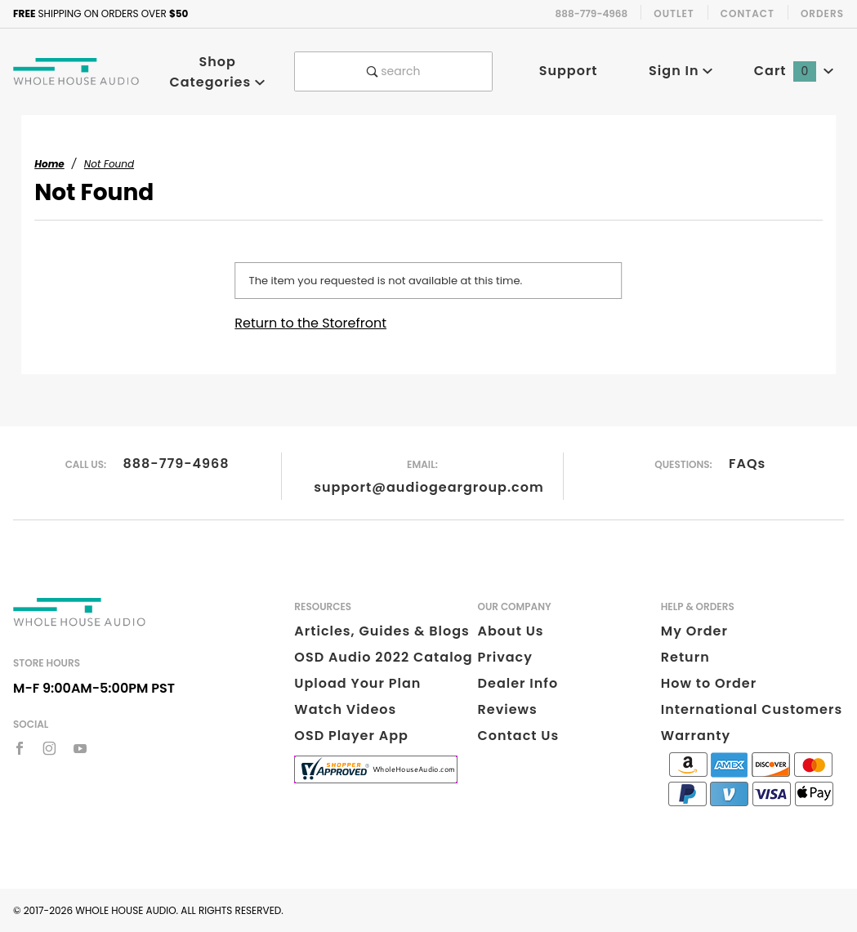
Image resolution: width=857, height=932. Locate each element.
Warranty (695, 735)
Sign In (681, 70)
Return (685, 657)
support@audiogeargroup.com (428, 487)
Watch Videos (345, 709)
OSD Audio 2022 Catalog (383, 657)
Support (568, 70)
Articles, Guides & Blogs (381, 631)
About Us (511, 631)
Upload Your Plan (357, 683)
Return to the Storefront (310, 323)
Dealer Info (518, 683)
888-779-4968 (176, 463)
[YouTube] (80, 748)
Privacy (505, 657)
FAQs (747, 463)
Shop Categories (217, 71)
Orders (822, 13)
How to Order (709, 683)
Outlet (674, 13)
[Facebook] (19, 748)
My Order (694, 631)
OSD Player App (351, 735)
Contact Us (519, 735)
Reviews (508, 709)
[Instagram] (49, 748)
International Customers (751, 709)
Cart (794, 70)
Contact (747, 13)
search (394, 71)
